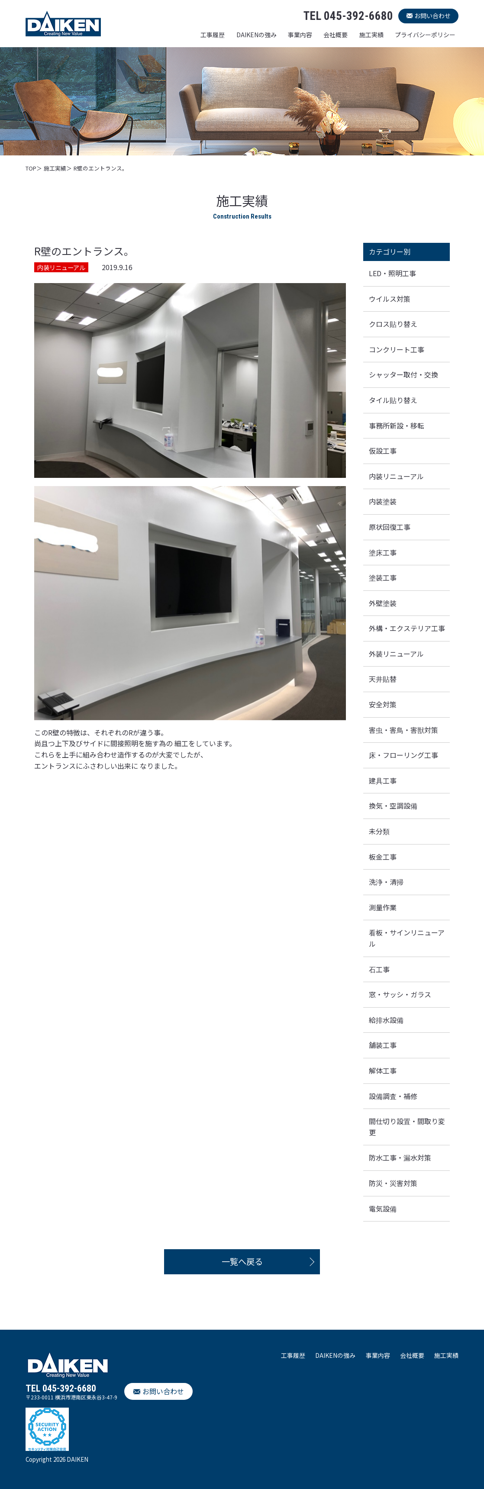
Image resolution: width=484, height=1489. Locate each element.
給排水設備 (386, 1020)
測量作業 (383, 907)
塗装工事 (383, 577)
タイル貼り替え (393, 400)
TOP (31, 168)
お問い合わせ (432, 15)
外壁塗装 (383, 603)
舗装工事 (383, 1045)
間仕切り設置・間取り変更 (407, 1127)
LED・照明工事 (392, 273)
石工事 (379, 969)
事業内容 (300, 34)
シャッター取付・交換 (403, 374)
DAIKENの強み (256, 34)
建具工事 (383, 780)
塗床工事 (383, 552)
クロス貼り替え (393, 324)
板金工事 (383, 856)
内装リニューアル (396, 476)
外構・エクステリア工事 (407, 628)
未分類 (379, 831)
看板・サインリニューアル (407, 938)
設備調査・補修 (393, 1096)
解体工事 (383, 1070)
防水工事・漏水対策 (400, 1157)
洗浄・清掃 (386, 882)
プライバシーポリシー (425, 34)
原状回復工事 (389, 527)
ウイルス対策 (389, 298)
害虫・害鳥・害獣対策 (403, 730)
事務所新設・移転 (396, 425)
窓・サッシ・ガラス (400, 994)
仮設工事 (383, 450)
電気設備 (383, 1208)
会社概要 (335, 34)
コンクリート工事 (396, 349)
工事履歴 (212, 34)
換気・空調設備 (393, 805)
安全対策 (383, 704)
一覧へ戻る (242, 1261)
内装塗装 (383, 501)
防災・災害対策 (393, 1183)
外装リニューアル (396, 653)
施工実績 (371, 34)
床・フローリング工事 (403, 755)
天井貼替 (383, 679)
